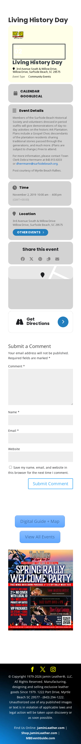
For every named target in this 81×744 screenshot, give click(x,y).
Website (14, 449)
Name (13, 412)
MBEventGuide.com (40, 738)
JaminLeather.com (51, 728)
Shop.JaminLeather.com (39, 733)
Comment (16, 366)
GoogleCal (31, 96)
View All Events (40, 537)
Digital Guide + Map (39, 521)
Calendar (30, 91)
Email (13, 431)
